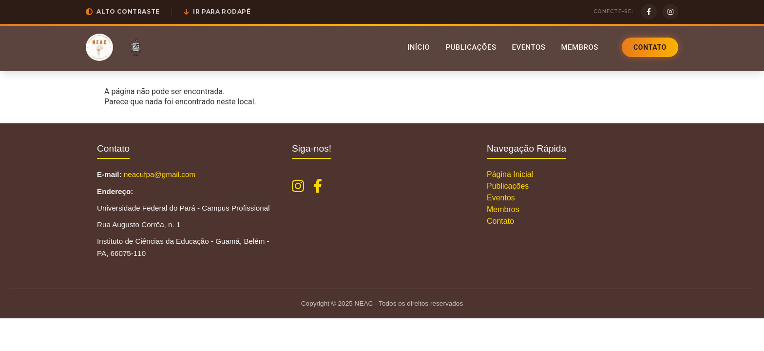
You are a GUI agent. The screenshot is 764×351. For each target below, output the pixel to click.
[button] (123, 12)
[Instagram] (670, 12)
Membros (579, 47)
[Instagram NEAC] (298, 186)
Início (418, 47)
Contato (650, 47)
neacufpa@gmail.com (159, 174)
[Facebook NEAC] (317, 186)
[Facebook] (649, 12)
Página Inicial (510, 174)
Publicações (470, 47)
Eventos (528, 47)
